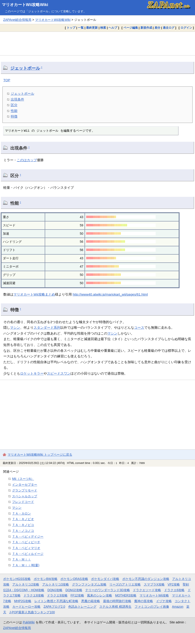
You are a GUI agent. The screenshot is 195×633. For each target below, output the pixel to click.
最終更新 (92, 27)
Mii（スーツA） (23, 479)
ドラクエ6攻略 (174, 590)
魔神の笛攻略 (143, 601)
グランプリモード (24, 490)
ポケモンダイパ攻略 (105, 579)
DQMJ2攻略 (74, 590)
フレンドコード (23, 502)
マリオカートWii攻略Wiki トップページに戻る (40, 454)
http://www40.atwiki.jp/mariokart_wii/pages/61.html (110, 294)
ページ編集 (130, 27)
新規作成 (146, 27)
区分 (14, 105)
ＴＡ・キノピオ (23, 519)
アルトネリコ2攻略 (25, 584)
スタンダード (44, 327)
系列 (57, 327)
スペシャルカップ (24, 496)
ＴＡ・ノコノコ (23, 530)
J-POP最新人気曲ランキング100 (32, 612)
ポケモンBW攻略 (45, 579)
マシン (15, 327)
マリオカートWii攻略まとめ (34, 294)
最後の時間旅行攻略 (117, 601)
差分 (157, 27)
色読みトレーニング (82, 606)
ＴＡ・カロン (21, 513)
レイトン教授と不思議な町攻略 (56, 601)
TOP (6, 80)
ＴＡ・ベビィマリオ (26, 548)
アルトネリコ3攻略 (55, 584)
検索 (103, 27)
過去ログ (168, 27)
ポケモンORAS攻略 (74, 579)
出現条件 (17, 99)
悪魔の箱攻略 (90, 601)
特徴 (14, 116)
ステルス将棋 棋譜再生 (115, 606)
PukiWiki (29, 622)
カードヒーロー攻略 (26, 606)
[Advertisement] (97, 43)
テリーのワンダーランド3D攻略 (107, 590)
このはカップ (27, 160)
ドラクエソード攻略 (147, 590)
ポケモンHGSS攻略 (17, 579)
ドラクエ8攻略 (33, 595)
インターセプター (24, 484)
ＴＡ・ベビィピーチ (26, 542)
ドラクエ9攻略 (57, 595)
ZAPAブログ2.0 (54, 606)
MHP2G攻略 (22, 601)
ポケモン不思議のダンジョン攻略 (145, 579)
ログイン (186, 27)
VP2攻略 (174, 584)
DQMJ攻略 (54, 590)
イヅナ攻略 (164, 601)
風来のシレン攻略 (99, 595)
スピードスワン (58, 373)
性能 (14, 111)
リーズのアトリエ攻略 (125, 584)
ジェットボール (25, 68)
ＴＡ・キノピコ (23, 525)
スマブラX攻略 (154, 584)
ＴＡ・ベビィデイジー (27, 536)
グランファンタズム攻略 (89, 584)
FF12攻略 (77, 595)
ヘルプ (112, 27)
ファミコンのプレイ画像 (152, 606)
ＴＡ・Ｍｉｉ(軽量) (25, 565)
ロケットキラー (32, 373)
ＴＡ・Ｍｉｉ (21, 559)
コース (139, 327)
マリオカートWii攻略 (154, 595)
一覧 (81, 27)
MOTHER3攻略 (126, 595)
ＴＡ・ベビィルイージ (27, 554)
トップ (71, 27)
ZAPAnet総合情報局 (17, 19)
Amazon (177, 606)
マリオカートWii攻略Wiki (25, 4)
